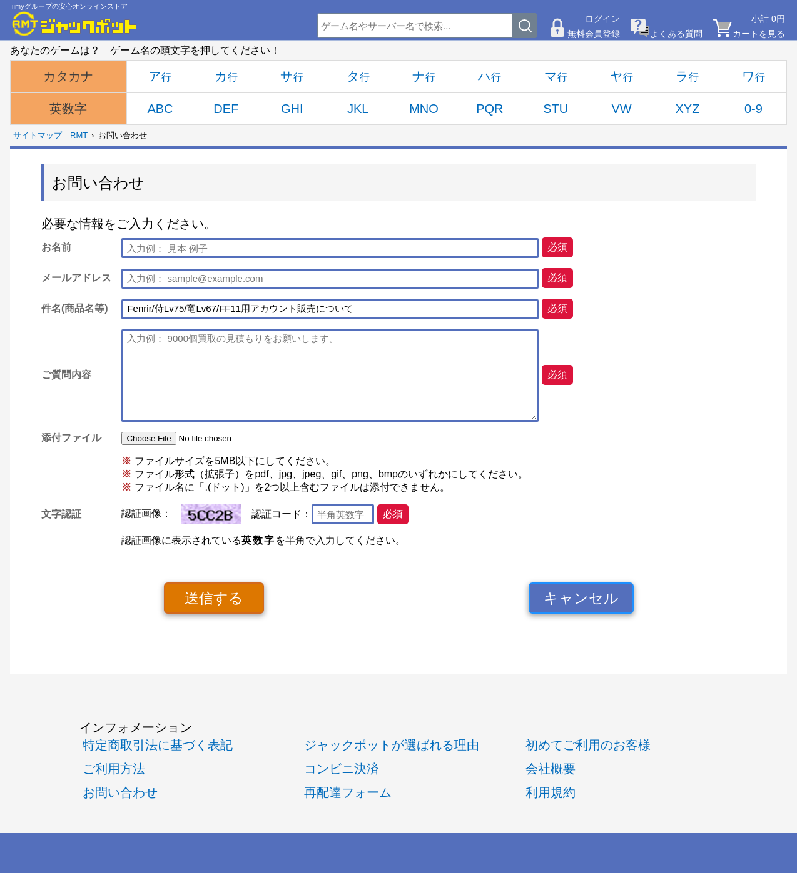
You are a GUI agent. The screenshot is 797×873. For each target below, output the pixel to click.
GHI (292, 109)
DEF (225, 109)
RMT (79, 135)
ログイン (602, 18)
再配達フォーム (348, 792)
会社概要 (550, 769)
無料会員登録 (593, 33)
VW (622, 109)
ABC (160, 109)
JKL (357, 109)
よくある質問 (676, 33)
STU (555, 109)
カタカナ (68, 76)
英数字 (68, 109)
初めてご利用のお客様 (588, 745)
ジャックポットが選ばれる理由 (391, 745)
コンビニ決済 (341, 769)
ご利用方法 (114, 769)
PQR (489, 109)
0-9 (753, 109)
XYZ (688, 109)
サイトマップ (37, 135)
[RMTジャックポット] (74, 23)
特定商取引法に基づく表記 (158, 745)
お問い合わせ (120, 792)
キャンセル (581, 598)
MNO (424, 109)
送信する (214, 598)
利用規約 (550, 792)
